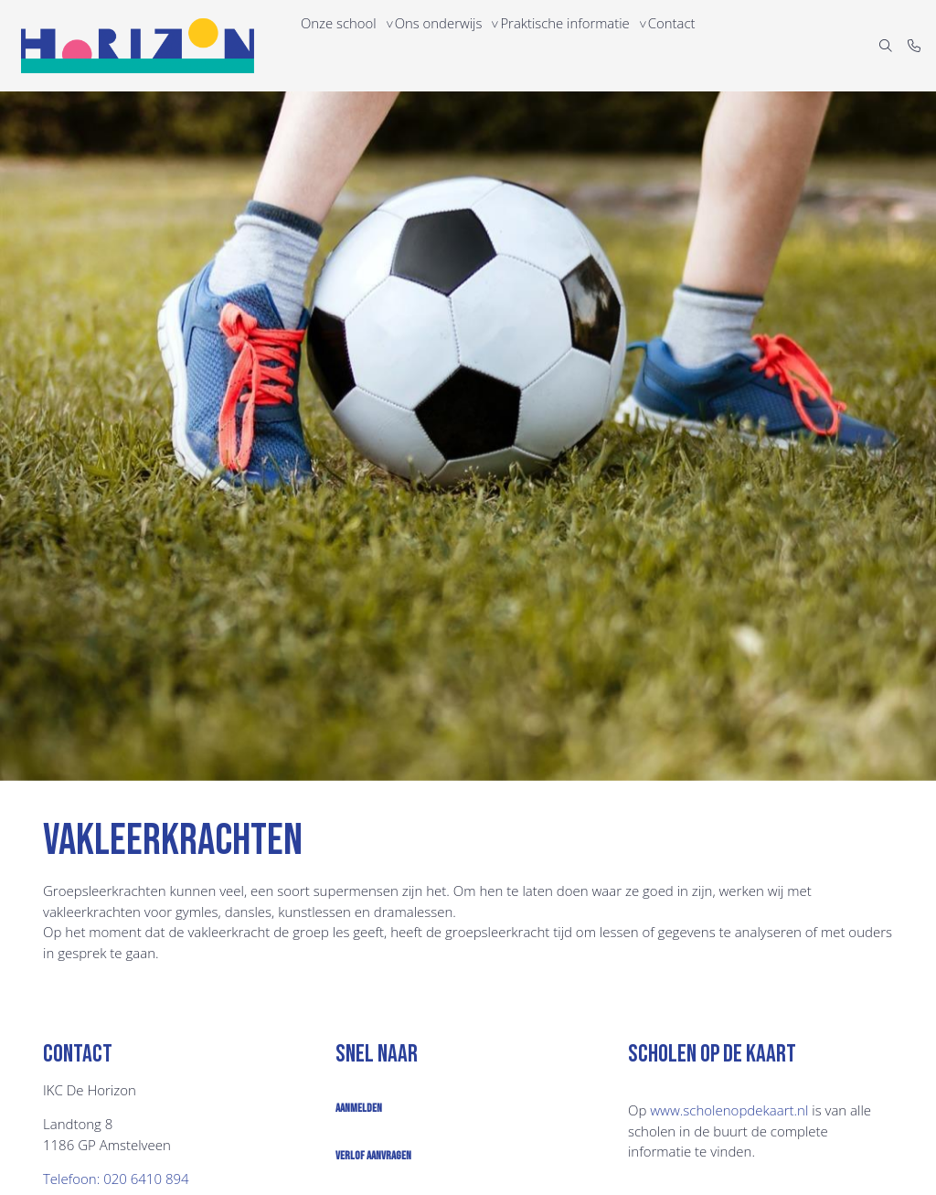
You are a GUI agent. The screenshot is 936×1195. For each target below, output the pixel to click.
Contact (691, 45)
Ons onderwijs (448, 45)
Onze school (342, 45)
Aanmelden (358, 1108)
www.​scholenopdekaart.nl (729, 1110)
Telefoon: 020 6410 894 (116, 1178)
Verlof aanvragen (373, 1155)
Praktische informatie (579, 45)
